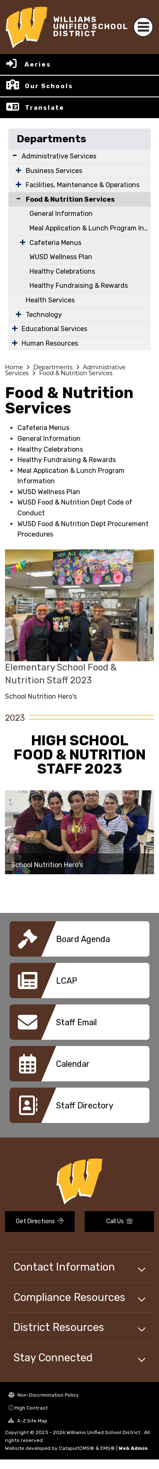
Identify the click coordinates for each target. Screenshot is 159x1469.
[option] (79, 832)
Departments (51, 139)
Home (14, 367)
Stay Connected (53, 1357)
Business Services (54, 171)
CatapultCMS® (76, 1448)
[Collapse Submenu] (16, 198)
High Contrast (31, 1408)
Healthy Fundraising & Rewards (78, 285)
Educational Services (54, 329)
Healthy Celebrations (62, 271)
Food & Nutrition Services (70, 199)
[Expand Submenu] (15, 155)
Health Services (50, 300)
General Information (61, 214)
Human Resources (50, 343)
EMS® (107, 1448)
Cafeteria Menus (55, 243)
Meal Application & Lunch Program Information (90, 228)
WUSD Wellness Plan (60, 257)
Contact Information (64, 1267)
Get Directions (40, 1221)
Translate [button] (44, 107)
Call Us (119, 1221)
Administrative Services (59, 156)
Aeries (37, 64)
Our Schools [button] (49, 86)
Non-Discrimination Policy (43, 1395)
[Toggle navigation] (143, 27)
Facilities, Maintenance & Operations (82, 185)
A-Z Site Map (27, 1421)
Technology (44, 315)
